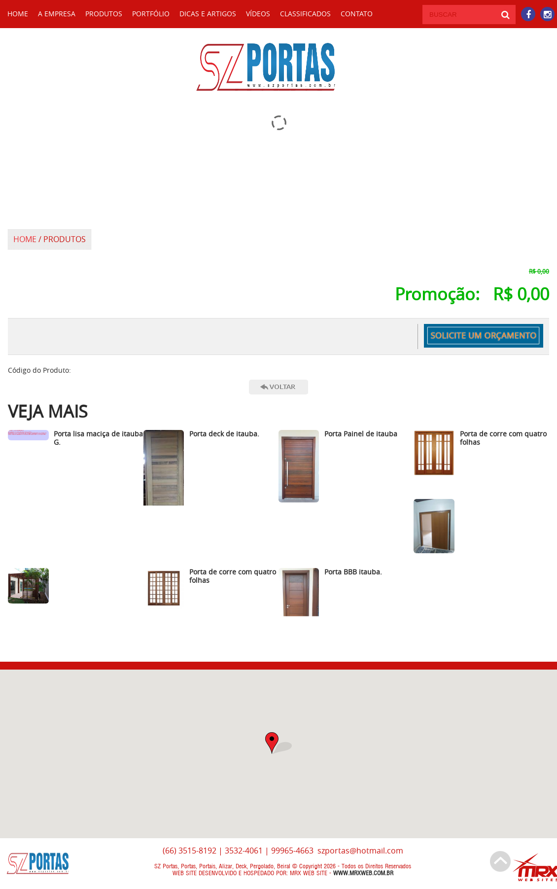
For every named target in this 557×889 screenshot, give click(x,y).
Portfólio (151, 13)
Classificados (305, 13)
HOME (17, 13)
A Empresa (56, 13)
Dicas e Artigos (207, 13)
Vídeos (258, 13)
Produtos (103, 13)
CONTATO (357, 13)
